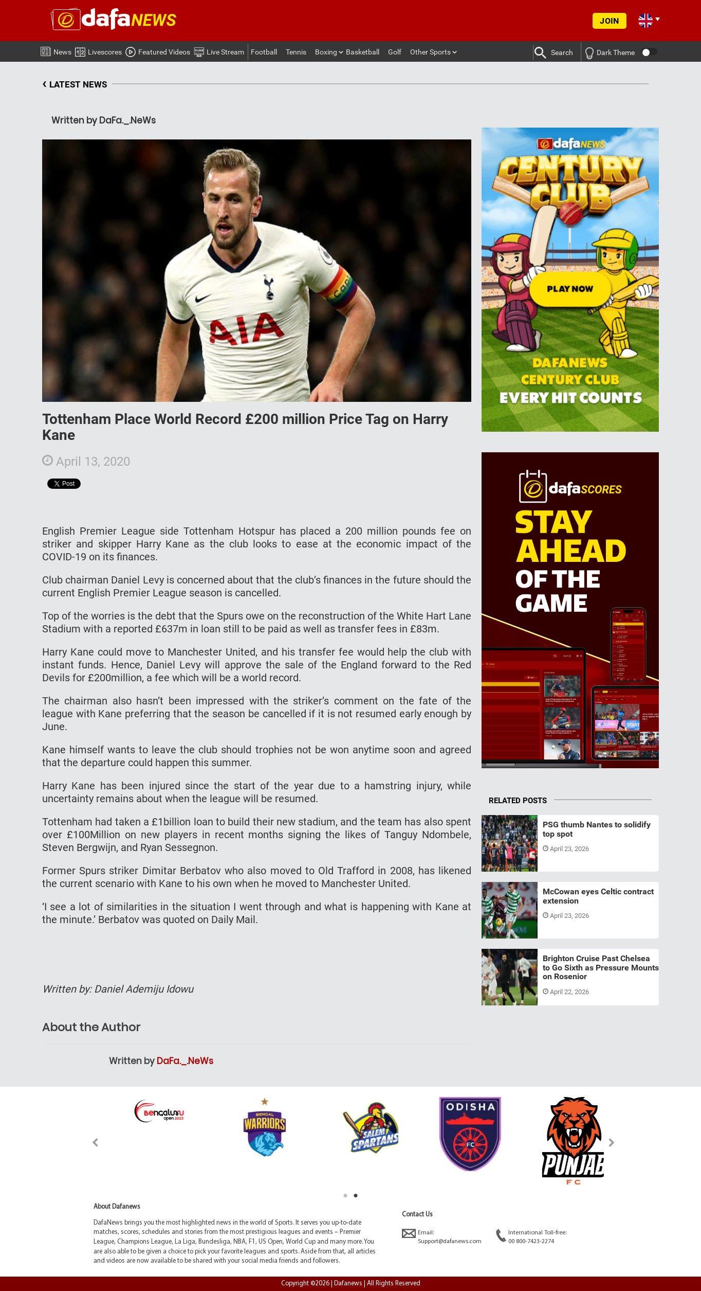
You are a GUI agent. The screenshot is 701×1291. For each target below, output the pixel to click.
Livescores (98, 50)
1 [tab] (345, 1196)
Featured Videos (157, 50)
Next (611, 1142)
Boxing (326, 52)
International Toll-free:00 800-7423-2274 (531, 1237)
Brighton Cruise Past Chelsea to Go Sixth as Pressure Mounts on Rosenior (601, 967)
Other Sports (430, 52)
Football (264, 52)
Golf (394, 52)
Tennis (296, 52)
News (56, 50)
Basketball (362, 52)
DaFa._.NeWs (185, 1061)
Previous (89, 1142)
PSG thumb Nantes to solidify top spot (597, 829)
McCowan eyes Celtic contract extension (598, 896)
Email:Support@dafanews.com (442, 1237)
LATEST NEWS (74, 84)
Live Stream (219, 50)
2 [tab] (355, 1196)
